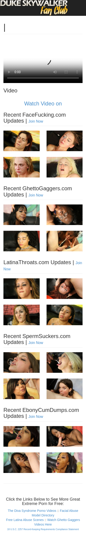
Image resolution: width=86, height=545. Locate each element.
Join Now (35, 121)
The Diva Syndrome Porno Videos (32, 511)
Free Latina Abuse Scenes (25, 520)
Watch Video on (43, 104)
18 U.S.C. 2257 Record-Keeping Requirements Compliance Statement (43, 529)
